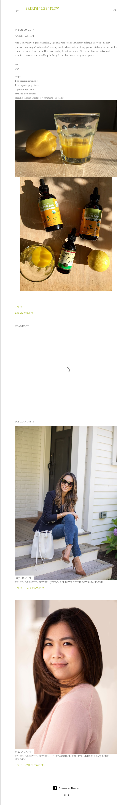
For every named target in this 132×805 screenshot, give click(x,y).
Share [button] (18, 307)
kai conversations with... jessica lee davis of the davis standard (59, 582)
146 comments (34, 588)
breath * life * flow (42, 8)
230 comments (34, 765)
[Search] (115, 10)
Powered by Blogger (66, 788)
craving (28, 312)
